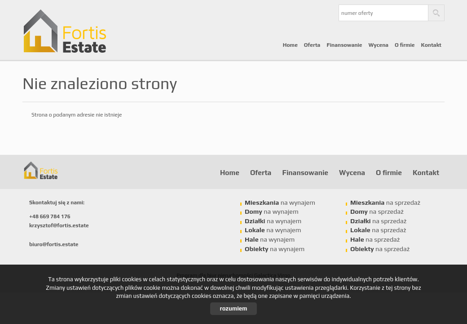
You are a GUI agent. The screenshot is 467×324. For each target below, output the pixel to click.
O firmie (405, 45)
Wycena (378, 45)
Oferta (312, 45)
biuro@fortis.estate (54, 244)
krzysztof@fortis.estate (59, 225)
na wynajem (280, 202)
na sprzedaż (385, 202)
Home (290, 45)
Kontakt (431, 45)
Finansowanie (344, 45)
